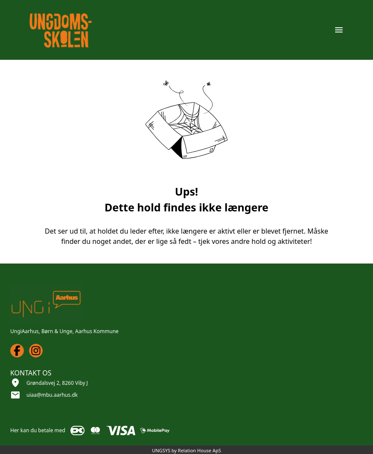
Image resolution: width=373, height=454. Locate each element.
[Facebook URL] (17, 350)
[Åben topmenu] (339, 30)
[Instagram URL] (36, 350)
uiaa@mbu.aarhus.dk (52, 394)
